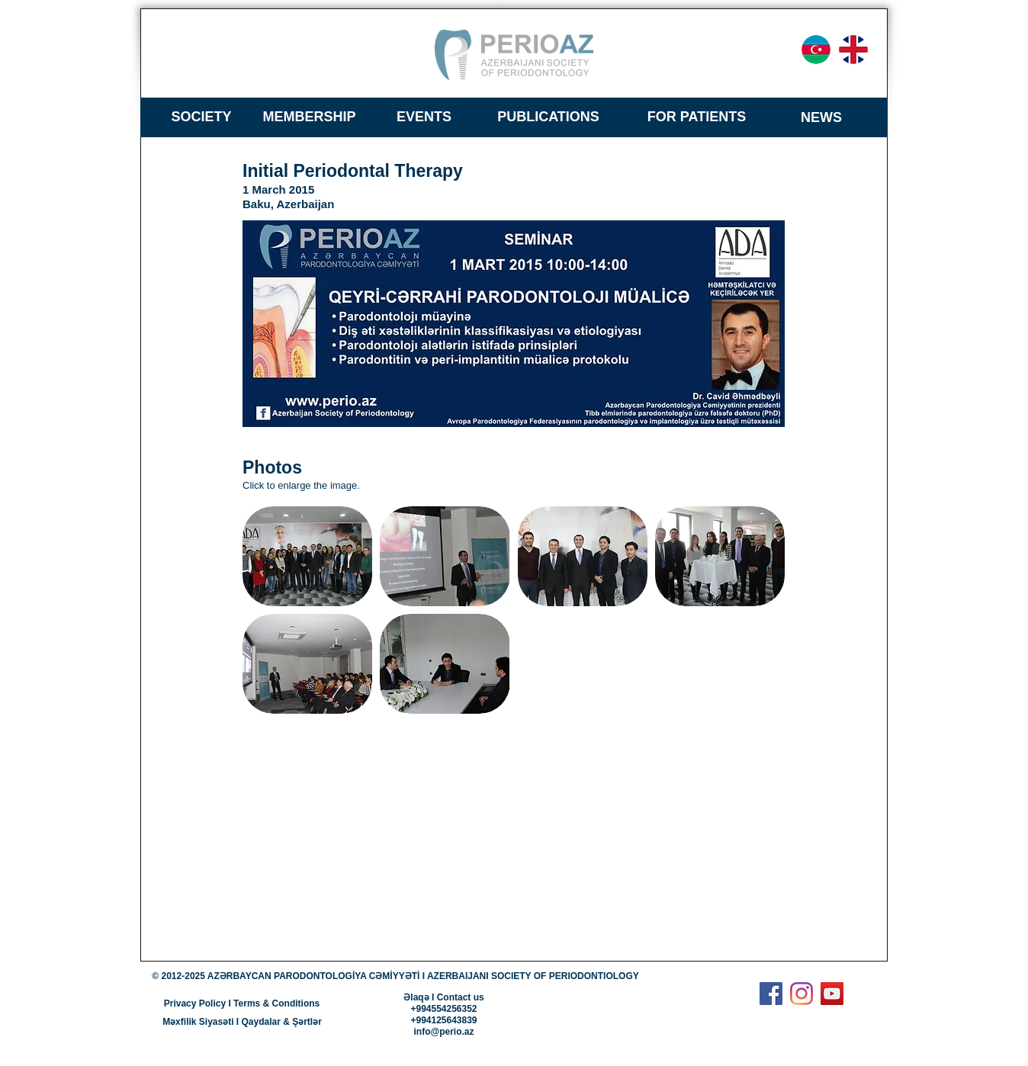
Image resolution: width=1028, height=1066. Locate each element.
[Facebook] (771, 993)
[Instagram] (801, 993)
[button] (307, 556)
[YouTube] (832, 993)
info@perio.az (443, 1031)
